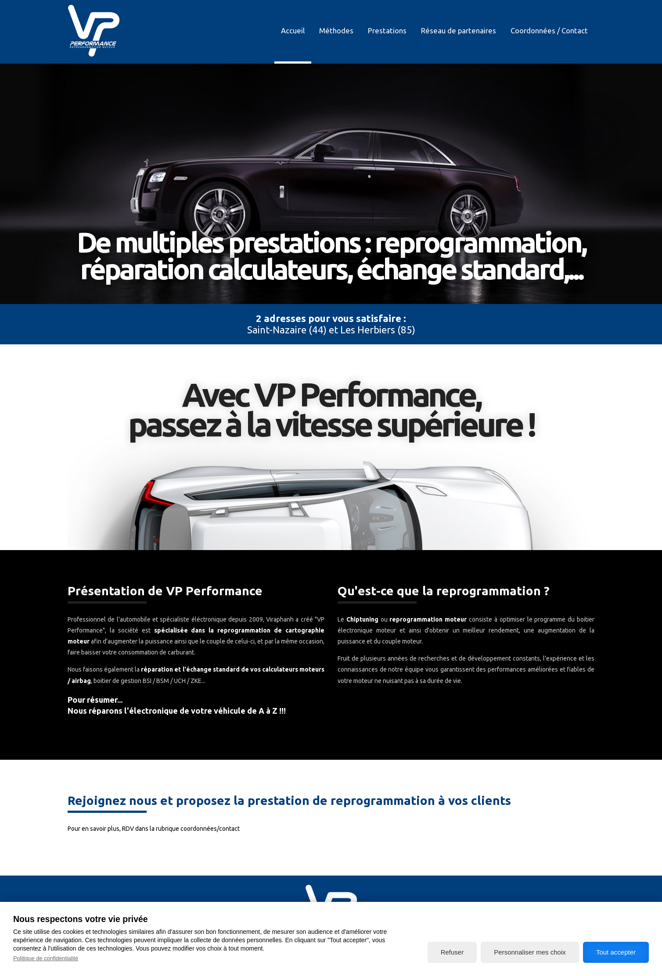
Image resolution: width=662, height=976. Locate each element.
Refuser (452, 952)
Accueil (293, 30)
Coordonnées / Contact (549, 30)
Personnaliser (529, 952)
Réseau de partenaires (458, 30)
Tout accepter (616, 952)
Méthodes (336, 30)
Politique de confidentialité (45, 958)
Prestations (387, 30)
